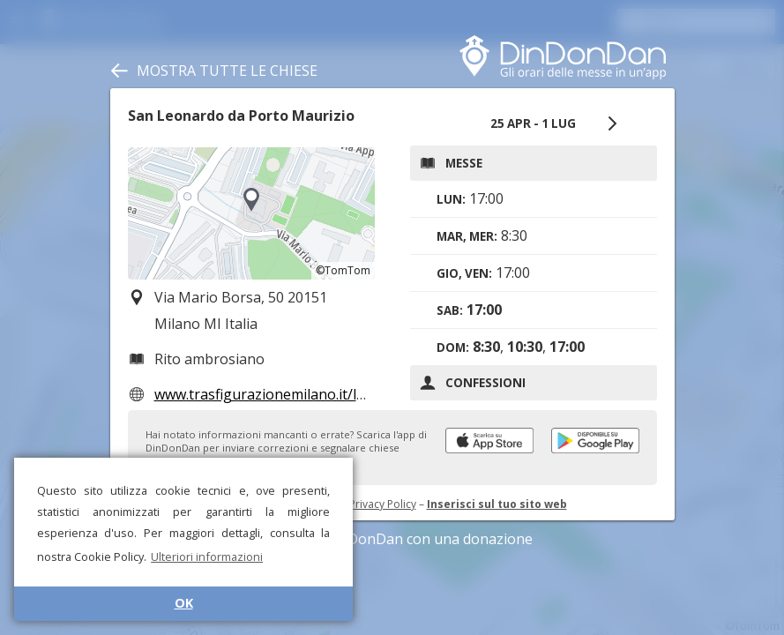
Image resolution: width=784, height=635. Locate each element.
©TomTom (343, 270)
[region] (251, 213)
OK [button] (184, 602)
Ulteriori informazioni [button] (207, 556)
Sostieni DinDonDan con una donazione (392, 539)
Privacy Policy (382, 504)
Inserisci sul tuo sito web (497, 504)
